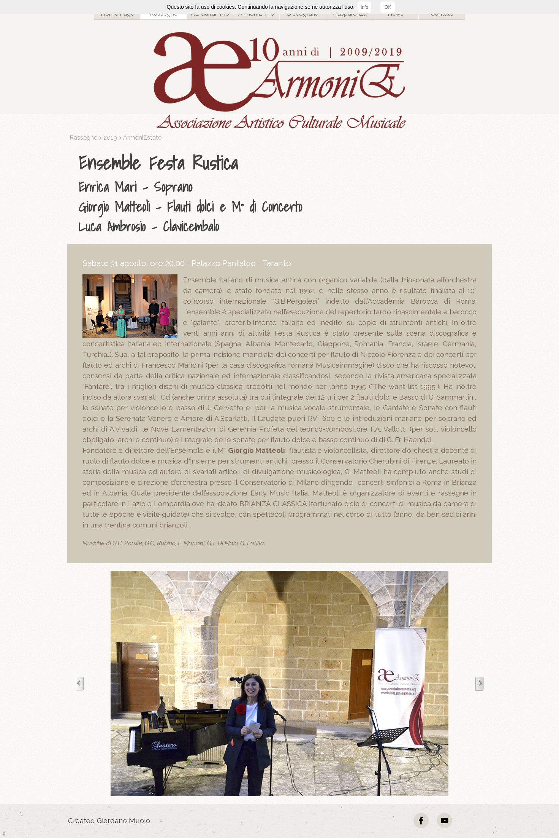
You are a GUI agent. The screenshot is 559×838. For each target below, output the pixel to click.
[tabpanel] (282, 193)
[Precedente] (79, 684)
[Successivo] (479, 684)
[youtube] (444, 820)
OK (388, 7)
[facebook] (421, 820)
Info (364, 7)
